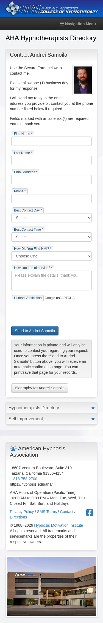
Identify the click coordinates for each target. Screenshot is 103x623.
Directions (18, 517)
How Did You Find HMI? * (32, 249)
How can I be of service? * (33, 268)
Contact (66, 511)
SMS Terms (47, 511)
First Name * (23, 134)
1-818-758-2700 (23, 479)
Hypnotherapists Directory (34, 407)
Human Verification (28, 298)
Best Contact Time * (28, 229)
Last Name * (23, 153)
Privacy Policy (22, 511)
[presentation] (53, 311)
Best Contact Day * (28, 210)
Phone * (20, 191)
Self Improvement (26, 418)
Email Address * (25, 172)
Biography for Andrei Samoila (40, 388)
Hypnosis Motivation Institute (58, 525)
